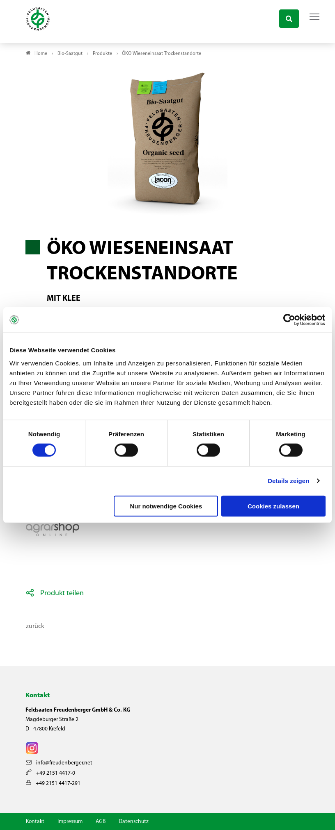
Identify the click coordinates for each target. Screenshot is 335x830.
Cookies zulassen (273, 505)
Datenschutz (134, 821)
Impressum (70, 821)
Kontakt (35, 821)
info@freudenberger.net (59, 763)
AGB (101, 821)
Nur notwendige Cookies (166, 505)
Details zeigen (288, 480)
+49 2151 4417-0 (50, 773)
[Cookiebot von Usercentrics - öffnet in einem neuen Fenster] (290, 320)
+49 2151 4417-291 (53, 783)
